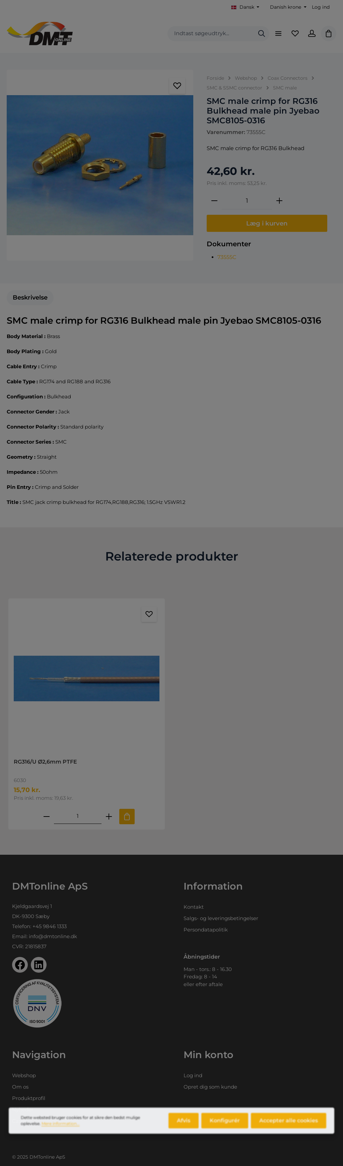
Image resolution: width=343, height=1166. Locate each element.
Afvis (183, 1127)
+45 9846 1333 (49, 926)
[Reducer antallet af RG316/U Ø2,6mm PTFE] (46, 816)
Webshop (24, 1075)
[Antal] (247, 200)
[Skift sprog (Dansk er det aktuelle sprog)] (245, 7)
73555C (226, 257)
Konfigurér (225, 1127)
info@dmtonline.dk (53, 936)
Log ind (321, 7)
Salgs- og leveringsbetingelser (221, 918)
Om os (20, 1087)
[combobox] (210, 33)
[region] (100, 165)
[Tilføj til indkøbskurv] (127, 816)
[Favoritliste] (295, 33)
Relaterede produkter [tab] (171, 556)
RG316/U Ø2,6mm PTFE (45, 762)
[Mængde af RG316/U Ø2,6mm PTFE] (77, 816)
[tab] (30, 297)
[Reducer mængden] (214, 200)
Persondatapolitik (206, 929)
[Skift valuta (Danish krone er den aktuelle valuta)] (288, 7)
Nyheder (22, 1109)
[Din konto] (312, 33)
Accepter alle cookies (288, 1127)
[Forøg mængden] (279, 200)
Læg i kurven (267, 223)
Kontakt (194, 907)
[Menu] (278, 33)
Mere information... (61, 1130)
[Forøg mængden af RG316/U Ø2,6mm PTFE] (109, 816)
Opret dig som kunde (210, 1087)
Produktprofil (28, 1098)
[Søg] (261, 33)
